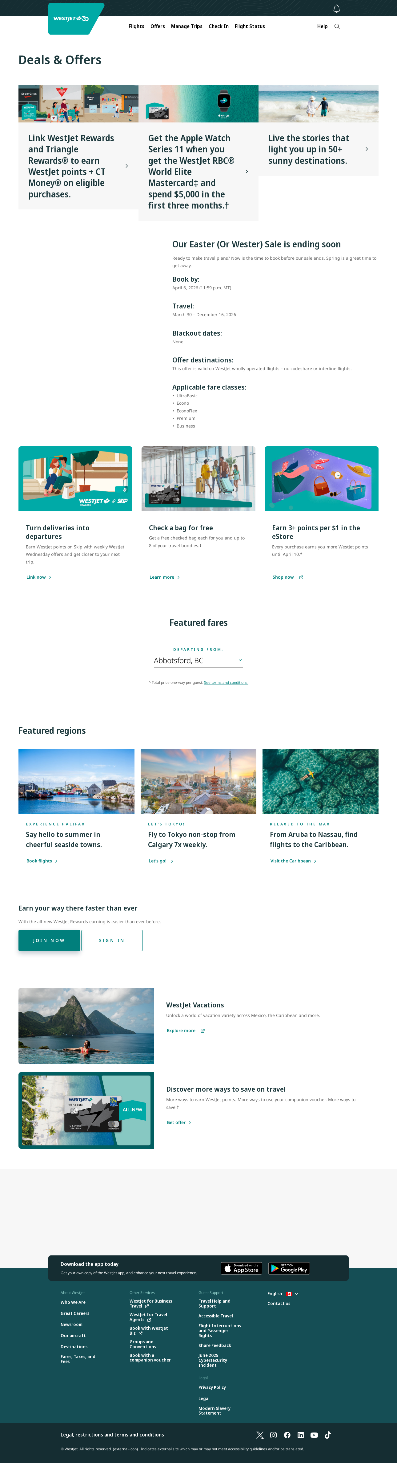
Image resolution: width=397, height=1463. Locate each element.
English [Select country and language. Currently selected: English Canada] (282, 1293)
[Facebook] (287, 1434)
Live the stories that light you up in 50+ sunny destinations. (308, 149)
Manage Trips (187, 26)
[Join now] (49, 940)
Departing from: (198, 649)
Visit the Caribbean (294, 861)
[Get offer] (176, 1122)
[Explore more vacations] (186, 1031)
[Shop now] (288, 577)
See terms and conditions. (226, 682)
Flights (136, 26)
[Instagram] (273, 1434)
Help (322, 26)
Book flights (42, 861)
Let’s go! (161, 861)
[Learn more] (162, 577)
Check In (219, 26)
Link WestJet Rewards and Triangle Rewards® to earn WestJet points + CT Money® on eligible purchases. (71, 166)
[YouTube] (314, 1434)
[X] (260, 1434)
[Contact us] (278, 1304)
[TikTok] (327, 1434)
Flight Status (250, 26)
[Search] (337, 26)
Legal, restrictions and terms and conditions (112, 1434)
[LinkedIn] (300, 1434)
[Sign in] (112, 940)
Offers (157, 26)
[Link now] (36, 577)
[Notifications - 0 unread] (336, 9)
